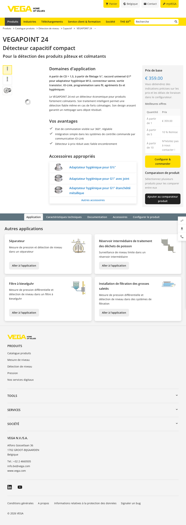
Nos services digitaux (20, 379)
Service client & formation (84, 21)
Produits (12, 21)
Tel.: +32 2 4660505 (19, 461)
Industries (29, 21)
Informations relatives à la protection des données (85, 503)
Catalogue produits (19, 353)
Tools (12, 396)
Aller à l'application (24, 265)
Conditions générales (20, 503)
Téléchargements (52, 21)
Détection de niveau (19, 366)
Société (110, 21)
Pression (12, 372)
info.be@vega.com (18, 465)
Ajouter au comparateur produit (162, 199)
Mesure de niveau (18, 359)
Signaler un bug (131, 503)
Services (13, 410)
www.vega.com (16, 470)
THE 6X (125, 21)
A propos (44, 503)
